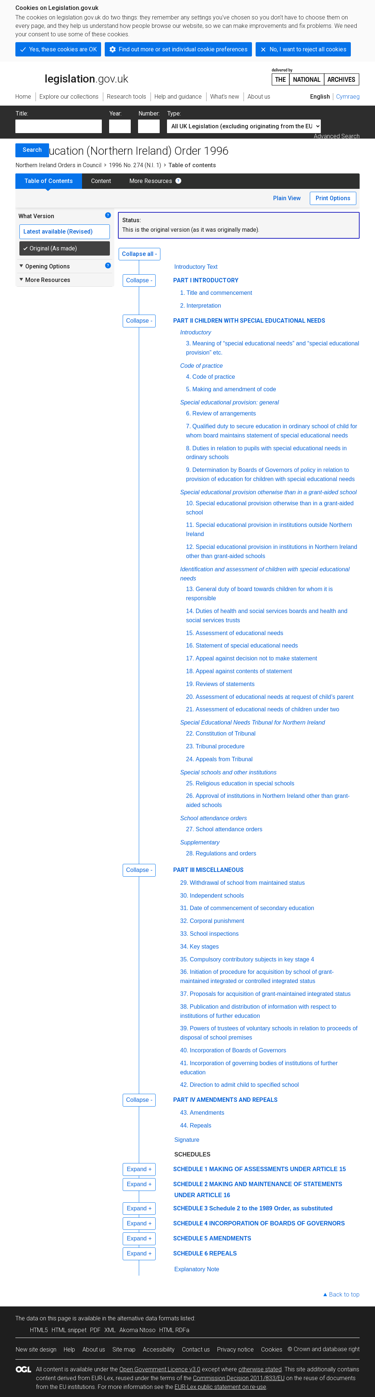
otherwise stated (260, 1369)
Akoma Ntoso (137, 1330)
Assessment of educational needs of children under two (267, 709)
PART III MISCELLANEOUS (208, 869)
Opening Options (44, 266)
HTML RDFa (174, 1330)
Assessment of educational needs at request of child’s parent (274, 697)
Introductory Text (196, 267)
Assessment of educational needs (239, 633)
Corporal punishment (217, 921)
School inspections (214, 934)
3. (188, 343)
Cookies (271, 1349)
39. (184, 1028)
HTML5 (39, 1330)
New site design (36, 1349)
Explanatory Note (196, 1269)
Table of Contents (49, 180)
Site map (123, 1349)
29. (184, 883)
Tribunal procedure (220, 746)
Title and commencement (219, 293)
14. (190, 611)
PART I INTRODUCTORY (205, 280)
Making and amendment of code (234, 389)
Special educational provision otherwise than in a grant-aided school (268, 492)
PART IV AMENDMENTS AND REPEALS (225, 1099)
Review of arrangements (224, 413)
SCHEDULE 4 (190, 1223)
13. (190, 589)
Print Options (333, 198)
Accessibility (159, 1349)
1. (182, 293)
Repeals (200, 1125)
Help (69, 1349)
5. (188, 389)
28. (190, 853)
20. (190, 697)
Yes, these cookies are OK (63, 49)
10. (190, 503)
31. (184, 908)
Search (32, 149)
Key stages (204, 946)
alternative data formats (148, 1318)
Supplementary (200, 842)
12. (190, 547)
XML (110, 1330)
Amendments (207, 1113)
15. (190, 633)
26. (190, 796)
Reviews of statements (225, 684)
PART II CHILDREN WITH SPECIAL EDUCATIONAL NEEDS (249, 320)
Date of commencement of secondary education (252, 908)
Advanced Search (337, 136)
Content (101, 180)
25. (190, 783)
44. (184, 1125)
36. (184, 972)
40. (184, 1050)
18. (190, 671)
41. (184, 1063)
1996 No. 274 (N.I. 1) (135, 165)
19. (190, 684)
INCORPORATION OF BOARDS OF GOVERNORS (277, 1223)
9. (188, 470)
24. (190, 759)
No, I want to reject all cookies (308, 49)
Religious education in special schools (245, 783)
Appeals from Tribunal (224, 759)
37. (184, 994)
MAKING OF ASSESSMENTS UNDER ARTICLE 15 (277, 1169)
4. (188, 377)
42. (184, 1085)
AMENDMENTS (230, 1238)
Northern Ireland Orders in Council (58, 165)
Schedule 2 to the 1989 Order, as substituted (271, 1208)
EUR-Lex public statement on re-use (220, 1386)
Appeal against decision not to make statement (256, 658)
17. (190, 658)
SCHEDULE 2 (190, 1184)
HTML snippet (69, 1330)
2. (182, 305)
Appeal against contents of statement (244, 671)
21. (190, 709)
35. (184, 959)
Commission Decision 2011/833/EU (239, 1378)
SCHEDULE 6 (190, 1253)
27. (190, 829)
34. (184, 946)
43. (184, 1113)
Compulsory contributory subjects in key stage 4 (252, 959)
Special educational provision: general (229, 402)
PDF (95, 1330)
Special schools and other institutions (228, 772)
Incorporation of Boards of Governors (238, 1050)
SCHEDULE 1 (190, 1169)
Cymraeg (348, 96)
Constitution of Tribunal (226, 733)
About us (93, 1349)
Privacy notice (235, 1349)
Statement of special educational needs (247, 645)
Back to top (344, 1294)
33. (184, 934)
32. (184, 921)
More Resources (150, 180)
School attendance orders (213, 818)
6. (188, 413)
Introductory (195, 332)
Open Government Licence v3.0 (159, 1369)
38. (184, 1007)
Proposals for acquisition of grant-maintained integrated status (270, 994)
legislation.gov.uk (71, 76)
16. (190, 645)
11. (190, 525)
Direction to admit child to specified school (244, 1085)
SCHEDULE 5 (190, 1238)
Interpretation (203, 305)
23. (190, 746)
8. (188, 448)
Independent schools (217, 895)
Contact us (196, 1349)
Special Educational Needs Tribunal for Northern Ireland (252, 722)
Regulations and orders (226, 853)
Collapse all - (139, 253)
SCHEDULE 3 (190, 1208)
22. (190, 733)
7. (188, 426)
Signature (187, 1140)
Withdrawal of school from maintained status (247, 883)
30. (184, 895)
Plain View (287, 198)
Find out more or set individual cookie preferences (183, 49)
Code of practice (201, 366)
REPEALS (223, 1253)
